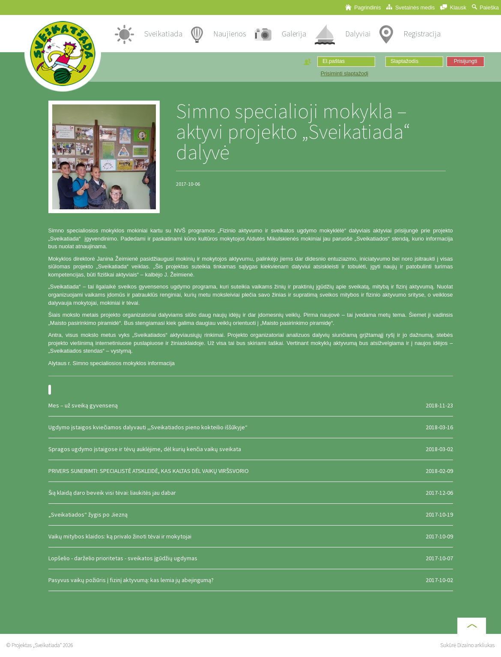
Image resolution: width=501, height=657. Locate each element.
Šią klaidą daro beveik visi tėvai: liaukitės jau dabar (250, 492)
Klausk (453, 7)
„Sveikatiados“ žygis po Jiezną (250, 514)
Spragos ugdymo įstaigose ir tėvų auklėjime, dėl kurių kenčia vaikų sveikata (250, 449)
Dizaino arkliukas (476, 645)
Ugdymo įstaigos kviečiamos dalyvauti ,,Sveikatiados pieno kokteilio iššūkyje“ (250, 427)
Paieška (485, 7)
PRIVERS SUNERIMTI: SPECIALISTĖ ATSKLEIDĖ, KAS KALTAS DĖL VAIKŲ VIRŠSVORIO (250, 471)
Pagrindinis (363, 7)
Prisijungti (465, 61)
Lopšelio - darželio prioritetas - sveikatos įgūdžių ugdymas (250, 558)
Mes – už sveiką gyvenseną (250, 405)
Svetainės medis (410, 7)
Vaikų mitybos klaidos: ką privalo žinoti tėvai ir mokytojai (250, 536)
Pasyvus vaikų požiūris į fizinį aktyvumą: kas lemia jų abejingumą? (250, 580)
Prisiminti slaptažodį (344, 74)
